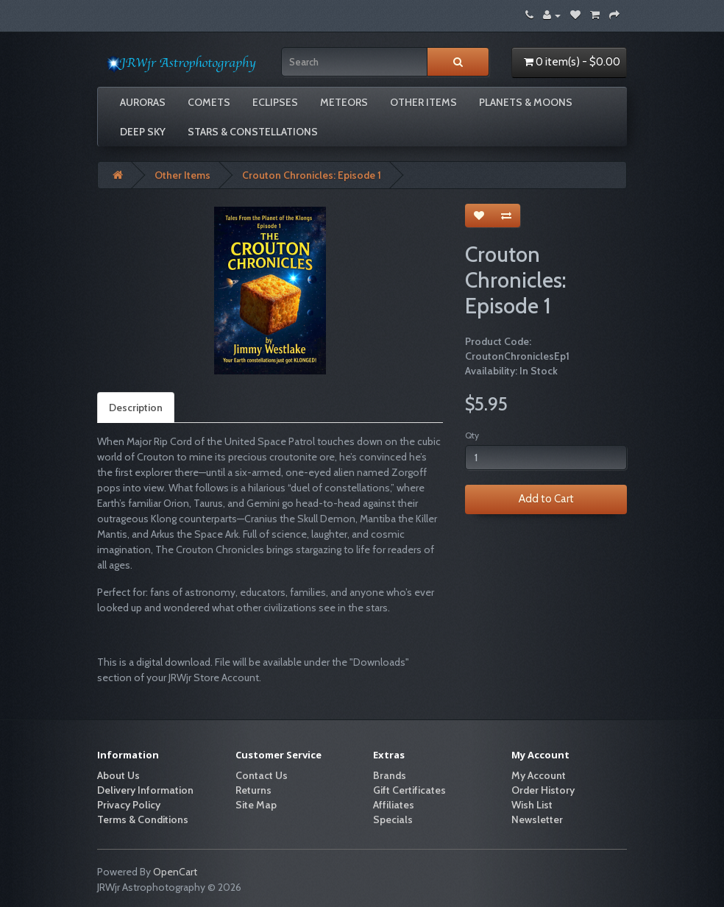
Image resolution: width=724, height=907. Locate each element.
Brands (389, 775)
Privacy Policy (128, 804)
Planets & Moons (525, 102)
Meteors (344, 102)
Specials (393, 819)
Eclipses (275, 102)
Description (136, 407)
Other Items (423, 102)
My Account (538, 775)
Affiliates (393, 804)
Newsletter (537, 819)
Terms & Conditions (142, 819)
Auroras (143, 102)
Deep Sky (143, 131)
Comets (209, 102)
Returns (253, 790)
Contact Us (261, 775)
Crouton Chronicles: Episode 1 (311, 175)
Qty (472, 435)
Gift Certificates (409, 790)
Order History (543, 790)
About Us (118, 775)
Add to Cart (546, 498)
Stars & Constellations (253, 131)
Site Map (256, 804)
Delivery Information (145, 790)
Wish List (532, 804)
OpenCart (175, 871)
